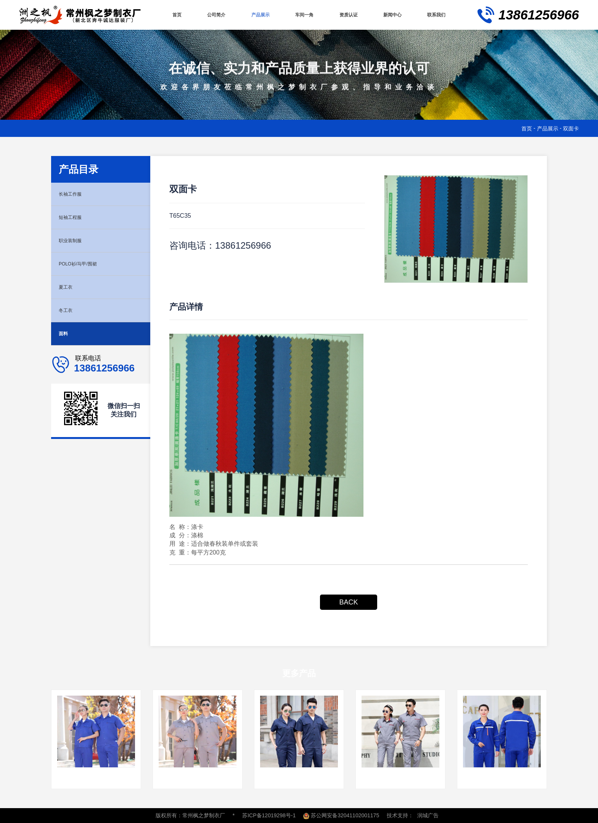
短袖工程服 (74, 217)
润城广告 (428, 815)
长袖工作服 (74, 194)
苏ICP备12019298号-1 (269, 815)
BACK (348, 602)
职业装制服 (74, 240)
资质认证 (347, 14)
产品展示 (258, 14)
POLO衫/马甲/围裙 (84, 263)
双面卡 (571, 128)
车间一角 (303, 14)
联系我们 (436, 14)
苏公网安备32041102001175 (341, 815)
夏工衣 (68, 287)
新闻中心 (391, 14)
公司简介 (214, 14)
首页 (175, 14)
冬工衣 (68, 310)
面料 (65, 333)
